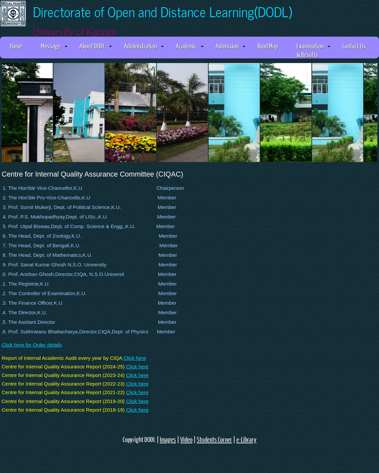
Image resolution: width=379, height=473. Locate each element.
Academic (189, 46)
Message (54, 46)
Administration (143, 46)
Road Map (267, 46)
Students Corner (214, 439)
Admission (230, 46)
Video (186, 439)
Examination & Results (313, 50)
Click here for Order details (32, 345)
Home (16, 46)
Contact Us (354, 46)
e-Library (246, 439)
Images (168, 439)
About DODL (95, 46)
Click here (135, 358)
